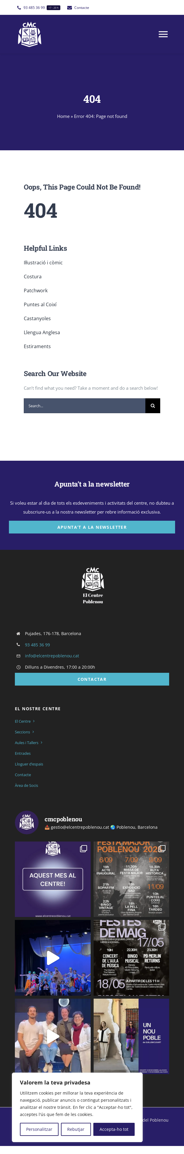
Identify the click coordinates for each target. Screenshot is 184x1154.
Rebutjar (75, 1129)
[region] (77, 1107)
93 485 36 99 (37, 645)
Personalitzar (39, 1129)
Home (63, 116)
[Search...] (84, 405)
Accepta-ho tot (114, 1129)
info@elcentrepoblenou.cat (52, 656)
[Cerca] (152, 405)
